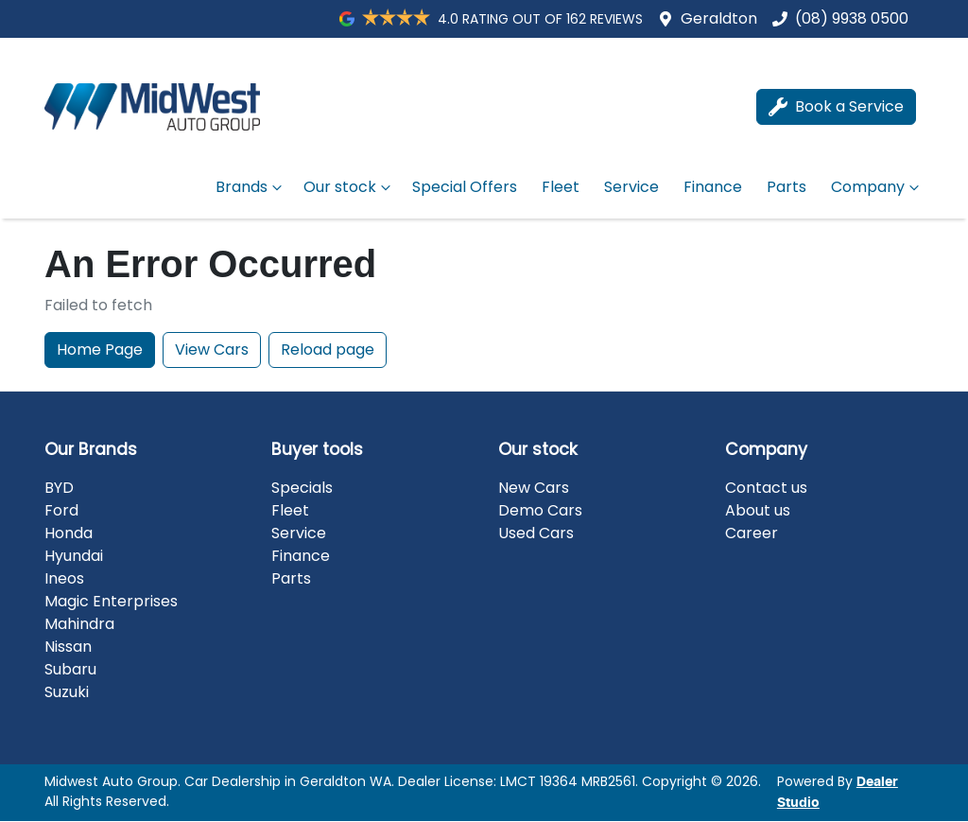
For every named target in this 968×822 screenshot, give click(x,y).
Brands (251, 187)
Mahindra (79, 624)
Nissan (68, 646)
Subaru (70, 669)
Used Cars (536, 533)
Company (877, 187)
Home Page (100, 349)
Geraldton (719, 18)
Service (631, 187)
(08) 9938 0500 (851, 18)
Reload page (327, 349)
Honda (68, 533)
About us (757, 510)
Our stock (349, 187)
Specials (302, 487)
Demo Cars (540, 510)
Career (751, 533)
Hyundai (73, 556)
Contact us (766, 487)
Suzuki (66, 692)
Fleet (560, 187)
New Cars (533, 487)
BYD (59, 487)
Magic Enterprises (111, 601)
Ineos (64, 578)
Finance (712, 187)
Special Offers (464, 187)
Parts (786, 187)
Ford (61, 510)
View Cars (212, 349)
